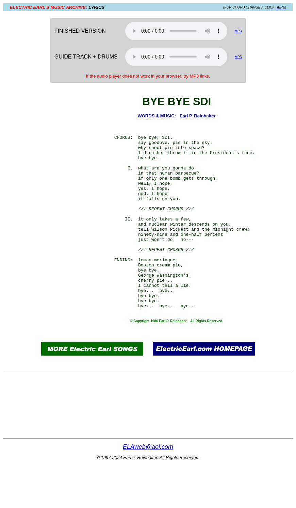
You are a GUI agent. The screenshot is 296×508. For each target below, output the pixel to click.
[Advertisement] (44, 203)
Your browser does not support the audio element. (176, 31)
